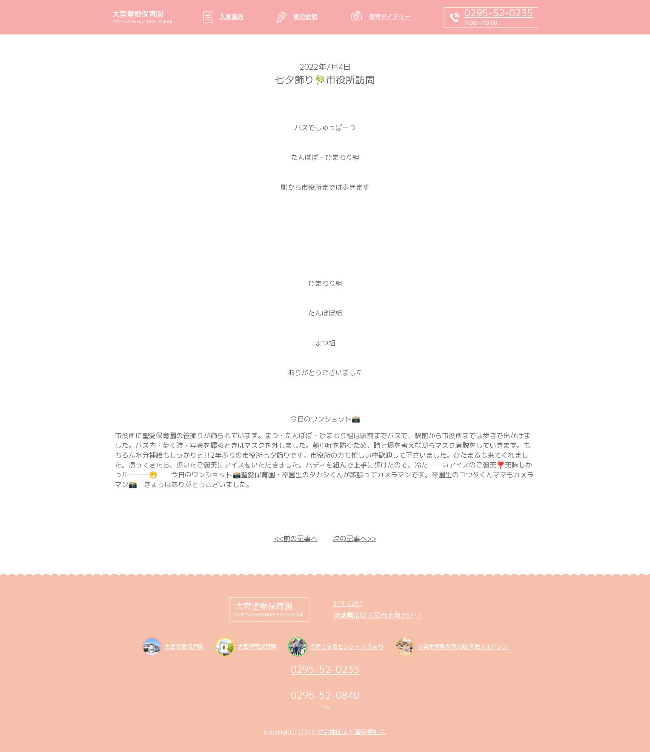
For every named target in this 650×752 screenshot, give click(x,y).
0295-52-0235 (325, 669)
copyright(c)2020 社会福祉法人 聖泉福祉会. (325, 732)
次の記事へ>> (354, 538)
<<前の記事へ (296, 538)
